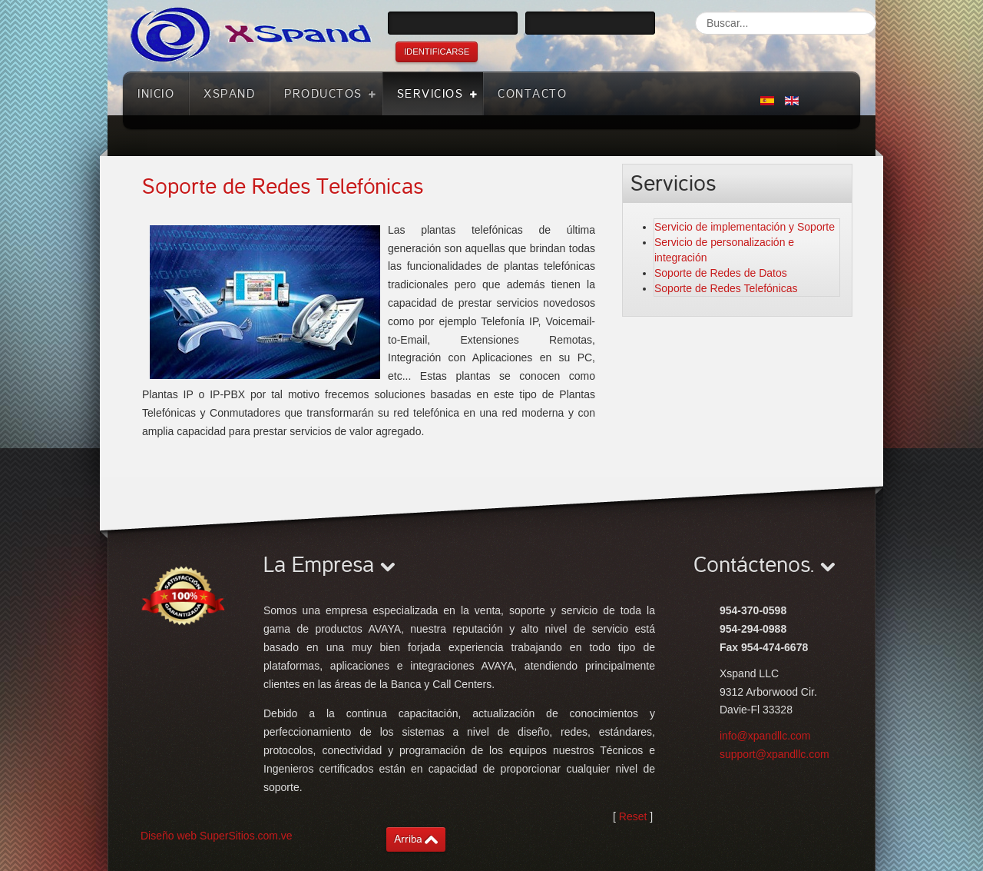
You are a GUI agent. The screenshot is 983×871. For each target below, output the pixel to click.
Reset (633, 816)
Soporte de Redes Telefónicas (282, 186)
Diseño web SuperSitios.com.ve (217, 835)
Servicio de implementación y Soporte (744, 227)
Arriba (408, 839)
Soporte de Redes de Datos (720, 273)
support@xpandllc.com (774, 754)
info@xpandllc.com (765, 736)
